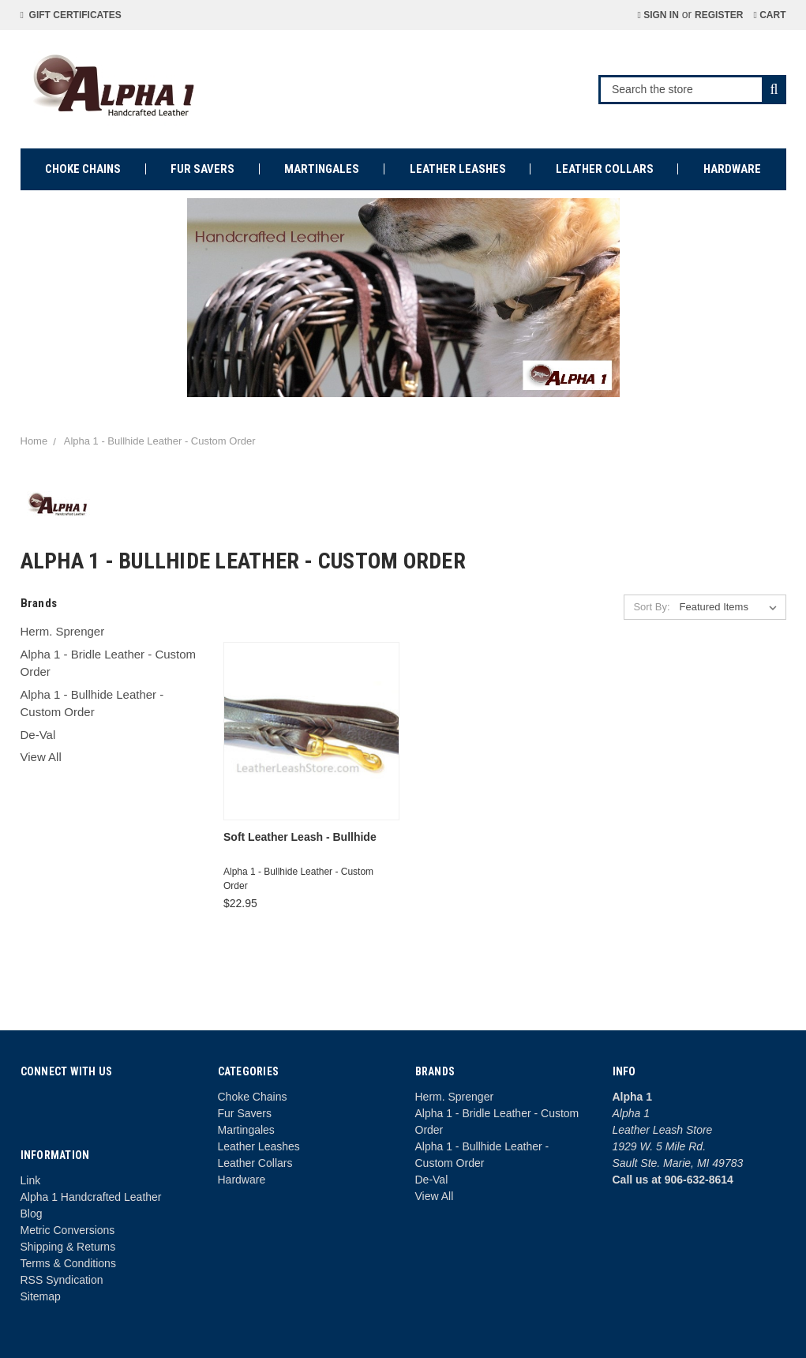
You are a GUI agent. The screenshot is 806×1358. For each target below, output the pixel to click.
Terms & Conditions (68, 1263)
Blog (32, 1213)
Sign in (657, 15)
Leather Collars (605, 169)
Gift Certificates (71, 15)
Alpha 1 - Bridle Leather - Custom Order (109, 663)
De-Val (38, 734)
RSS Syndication (62, 1280)
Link (31, 1180)
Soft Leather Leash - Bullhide (300, 837)
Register (719, 15)
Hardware (732, 169)
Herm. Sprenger (63, 631)
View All (41, 756)
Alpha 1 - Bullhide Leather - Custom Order (92, 703)
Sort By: (651, 607)
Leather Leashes (458, 169)
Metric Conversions (68, 1230)
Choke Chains (83, 169)
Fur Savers (202, 169)
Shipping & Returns (68, 1246)
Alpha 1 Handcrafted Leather (91, 1197)
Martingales (321, 169)
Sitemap (41, 1296)
